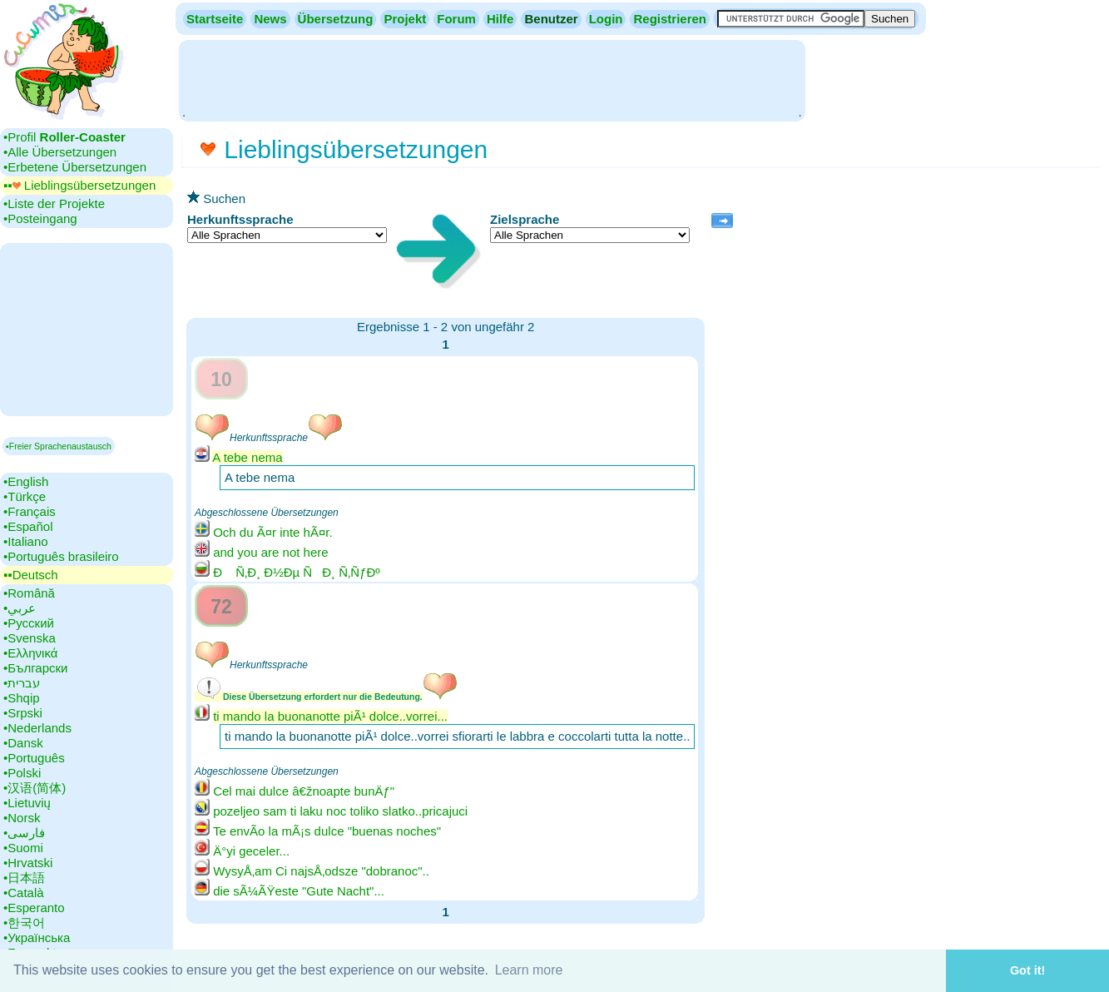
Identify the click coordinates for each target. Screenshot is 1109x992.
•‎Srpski (22, 713)
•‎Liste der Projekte (54, 203)
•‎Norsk (21, 818)
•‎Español (27, 526)
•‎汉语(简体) (34, 788)
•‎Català (23, 892)
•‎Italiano (25, 541)
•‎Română (29, 593)
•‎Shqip (21, 698)
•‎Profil (64, 137)
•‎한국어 (24, 922)
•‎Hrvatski (27, 863)
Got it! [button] (1027, 970)
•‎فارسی (24, 833)
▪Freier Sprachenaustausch (58, 446)
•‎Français (29, 511)
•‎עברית (21, 683)
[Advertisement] (492, 79)
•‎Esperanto (34, 907)
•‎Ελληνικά (30, 653)
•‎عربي (19, 608)
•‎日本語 (24, 877)
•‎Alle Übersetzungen (59, 152)
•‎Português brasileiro (61, 556)
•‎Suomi (23, 848)
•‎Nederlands (37, 728)
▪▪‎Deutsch (30, 575)
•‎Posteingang (40, 218)
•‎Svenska (29, 638)
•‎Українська (36, 937)
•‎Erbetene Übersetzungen (74, 167)
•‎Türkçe (24, 496)
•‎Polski (22, 773)
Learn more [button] (529, 970)
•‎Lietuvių (27, 803)
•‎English (25, 481)
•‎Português (34, 758)
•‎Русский (28, 623)
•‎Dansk (23, 743)
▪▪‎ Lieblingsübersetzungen (79, 185)
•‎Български (35, 668)
